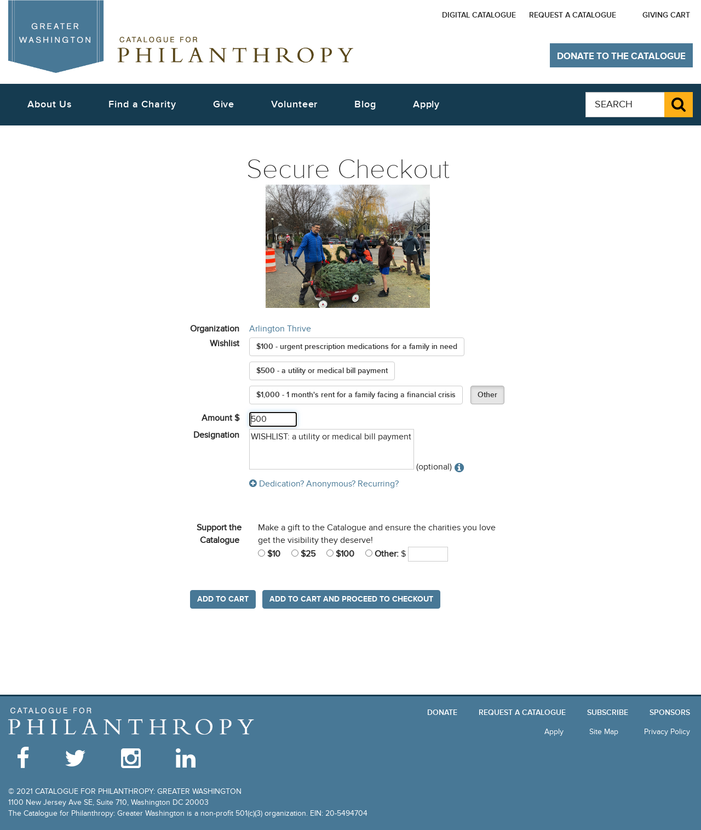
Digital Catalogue (479, 15)
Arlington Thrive (280, 328)
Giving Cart (666, 15)
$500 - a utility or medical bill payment (322, 370)
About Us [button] (49, 104)
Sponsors (670, 712)
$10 (269, 553)
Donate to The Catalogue (621, 56)
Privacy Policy (667, 731)
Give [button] (224, 104)
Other (487, 394)
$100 (340, 553)
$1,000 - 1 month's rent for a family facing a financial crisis (356, 394)
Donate (442, 712)
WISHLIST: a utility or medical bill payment (331, 449)
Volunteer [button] (294, 104)
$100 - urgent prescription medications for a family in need (356, 346)
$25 (303, 553)
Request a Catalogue (572, 15)
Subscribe (607, 712)
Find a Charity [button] (142, 104)
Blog (365, 104)
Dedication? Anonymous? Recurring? (324, 483)
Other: (382, 553)
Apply (426, 104)
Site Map (603, 731)
